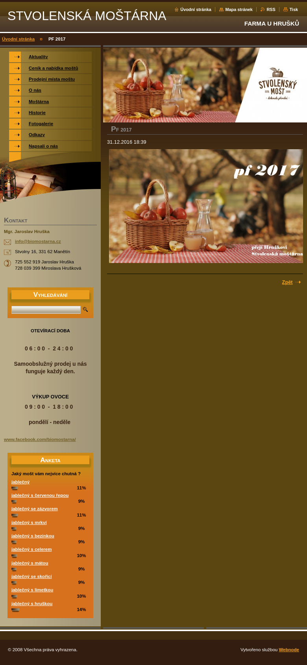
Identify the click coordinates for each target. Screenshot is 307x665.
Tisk (293, 9)
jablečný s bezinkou (32, 535)
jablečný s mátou (29, 563)
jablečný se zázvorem (34, 508)
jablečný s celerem (31, 549)
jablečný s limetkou (32, 589)
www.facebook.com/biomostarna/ (40, 439)
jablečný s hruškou (31, 603)
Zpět (287, 282)
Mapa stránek (239, 9)
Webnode (289, 649)
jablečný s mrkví (29, 522)
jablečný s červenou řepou (39, 495)
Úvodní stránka (195, 9)
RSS (270, 9)
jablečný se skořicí (31, 576)
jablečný (20, 482)
